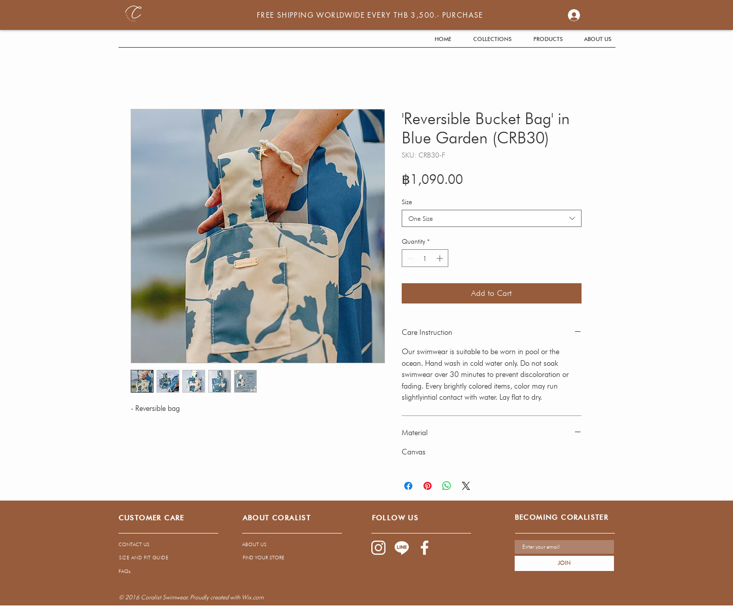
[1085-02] (378, 548)
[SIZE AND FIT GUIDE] (143, 557)
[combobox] (492, 218)
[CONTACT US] (161, 544)
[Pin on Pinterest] (427, 486)
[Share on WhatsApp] (447, 486)
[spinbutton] (425, 258)
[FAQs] (208, 571)
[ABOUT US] (282, 544)
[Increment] (441, 258)
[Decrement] (409, 258)
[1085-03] (425, 548)
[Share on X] (466, 486)
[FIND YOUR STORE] (283, 557)
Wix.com (252, 597)
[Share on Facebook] (408, 486)
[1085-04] (402, 548)
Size (407, 202)
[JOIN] (564, 563)
